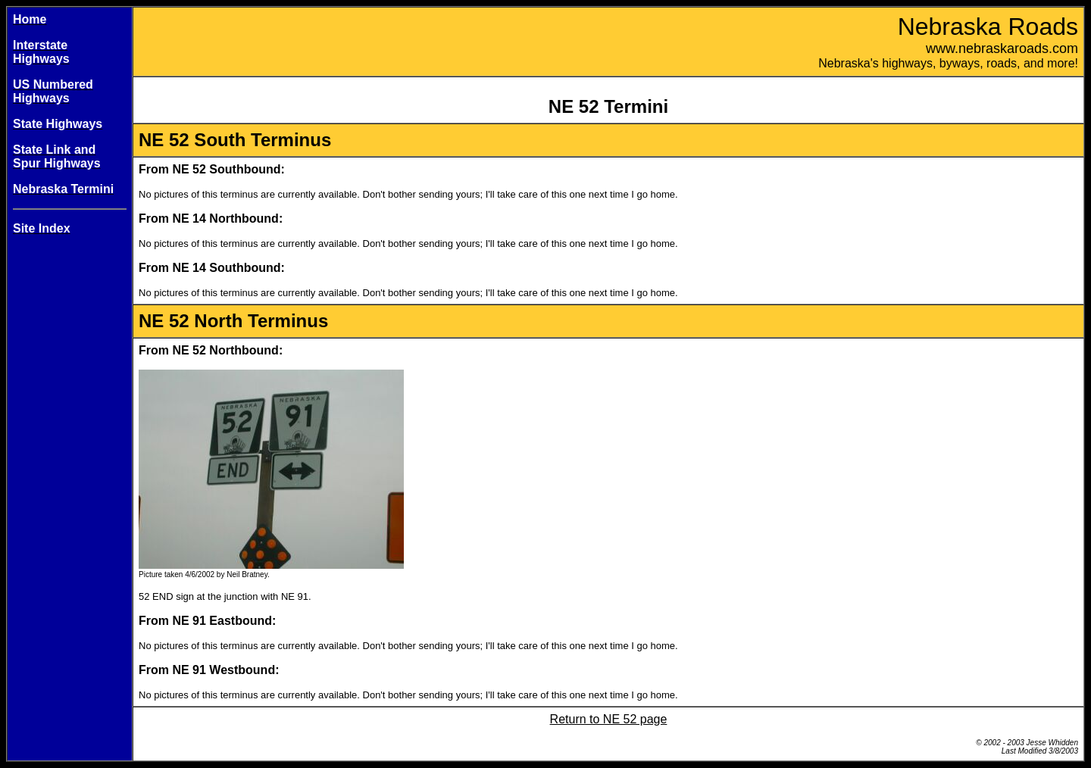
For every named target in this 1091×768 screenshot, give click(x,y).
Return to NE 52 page (608, 719)
